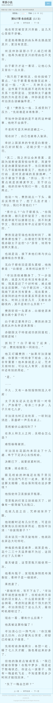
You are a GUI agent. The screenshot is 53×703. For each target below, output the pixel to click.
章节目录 (26, 23)
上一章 (16, 23)
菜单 (48, 3)
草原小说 (4, 10)
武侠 (10, 10)
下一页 (36, 23)
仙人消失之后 (17, 10)
